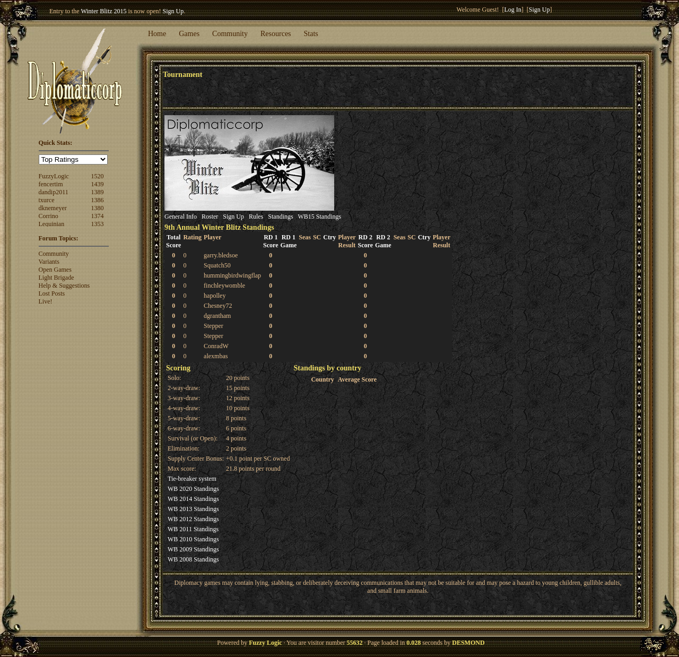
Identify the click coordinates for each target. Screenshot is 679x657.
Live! (46, 301)
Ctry (329, 237)
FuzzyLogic (54, 176)
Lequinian (52, 224)
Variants (49, 261)
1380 (97, 208)
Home (157, 34)
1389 (97, 192)
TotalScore (173, 241)
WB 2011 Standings (193, 529)
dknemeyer (53, 208)
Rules (256, 216)
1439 (97, 184)
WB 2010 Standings (193, 539)
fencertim (51, 184)
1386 (97, 200)
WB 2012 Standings (193, 519)
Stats (311, 34)
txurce (47, 200)
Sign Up (173, 11)
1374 (97, 216)
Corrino (48, 216)
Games (189, 34)
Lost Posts (52, 293)
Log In (512, 9)
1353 (97, 224)
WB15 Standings (319, 216)
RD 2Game (383, 241)
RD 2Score (365, 241)
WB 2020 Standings (193, 488)
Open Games (55, 269)
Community (230, 34)
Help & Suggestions (64, 285)
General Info (180, 216)
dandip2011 (53, 192)
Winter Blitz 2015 (103, 11)
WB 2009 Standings (193, 549)
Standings (280, 216)
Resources (275, 34)
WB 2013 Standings (193, 509)
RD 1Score (270, 241)
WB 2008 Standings (193, 559)
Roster (210, 216)
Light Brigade (56, 277)
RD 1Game (289, 241)
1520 (97, 176)
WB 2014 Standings (193, 499)
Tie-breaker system (192, 478)
